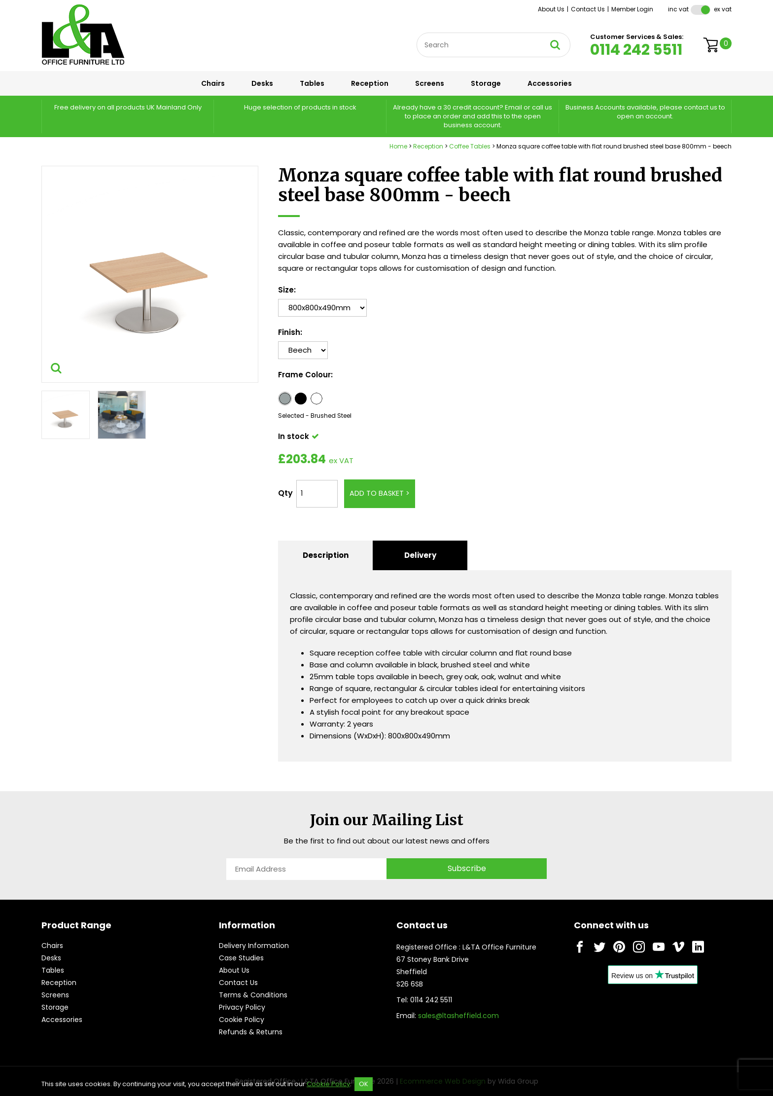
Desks (262, 83)
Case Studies (241, 958)
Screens (429, 83)
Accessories (549, 83)
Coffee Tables (470, 146)
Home (398, 146)
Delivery (420, 555)
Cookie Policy (241, 1019)
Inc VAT (678, 9)
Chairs (213, 83)
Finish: (290, 332)
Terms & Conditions (253, 995)
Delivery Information (254, 945)
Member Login (632, 9)
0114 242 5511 (636, 49)
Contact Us (588, 9)
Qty (285, 493)
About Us (551, 9)
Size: (287, 290)
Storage (486, 83)
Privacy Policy (242, 1007)
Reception (369, 83)
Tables (312, 83)
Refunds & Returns (250, 1032)
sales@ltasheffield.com (458, 1016)
